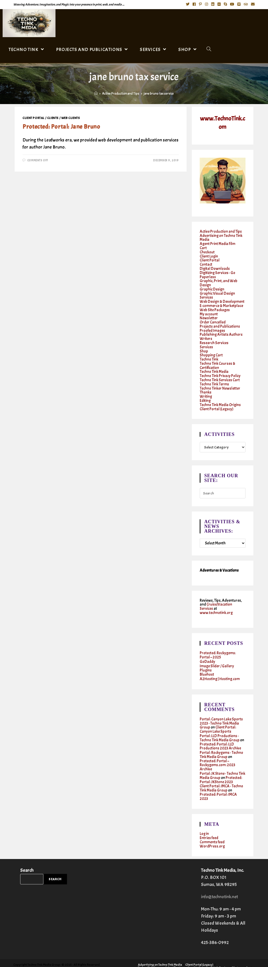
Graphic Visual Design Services (217, 292)
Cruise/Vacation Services (216, 597)
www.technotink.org (216, 603)
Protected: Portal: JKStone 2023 (221, 765)
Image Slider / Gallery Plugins (217, 657)
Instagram (226, 958)
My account (209, 310)
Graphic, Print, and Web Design (218, 280)
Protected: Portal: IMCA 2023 (218, 781)
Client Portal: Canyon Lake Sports (218, 717)
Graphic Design (212, 286)
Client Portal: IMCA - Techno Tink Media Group (222, 773)
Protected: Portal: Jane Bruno (61, 126)
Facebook (209, 958)
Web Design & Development (222, 298)
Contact (206, 262)
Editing (205, 392)
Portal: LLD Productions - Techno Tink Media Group (219, 725)
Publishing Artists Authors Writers (221, 331)
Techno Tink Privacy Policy (220, 368)
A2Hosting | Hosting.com (220, 667)
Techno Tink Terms (214, 376)
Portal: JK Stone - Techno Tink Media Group (222, 761)
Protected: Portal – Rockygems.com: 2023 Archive (218, 751)
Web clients (70, 118)
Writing (206, 388)
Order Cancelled (213, 317)
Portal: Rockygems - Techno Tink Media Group (221, 741)
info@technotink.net (220, 881)
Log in (204, 818)
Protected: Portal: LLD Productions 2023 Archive (220, 733)
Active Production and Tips (221, 231)
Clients (53, 118)
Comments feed (212, 826)
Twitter (195, 958)
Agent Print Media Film (218, 243)
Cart (203, 247)
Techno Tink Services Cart (220, 372)
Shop (204, 345)
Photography (241, 951)
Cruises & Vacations (151, 961)
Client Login (209, 255)
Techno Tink (209, 353)
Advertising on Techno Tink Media (221, 237)
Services (206, 341)
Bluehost (207, 663)
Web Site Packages (215, 306)
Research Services (214, 337)
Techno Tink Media (214, 364)
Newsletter (209, 313)
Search (27, 854)
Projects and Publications (220, 321)
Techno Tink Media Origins (220, 396)
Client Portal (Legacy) (217, 400)
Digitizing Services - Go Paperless (218, 272)
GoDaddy (207, 651)
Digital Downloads (215, 266)
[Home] (96, 94)
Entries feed (209, 822)
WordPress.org (212, 830)
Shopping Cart (211, 349)
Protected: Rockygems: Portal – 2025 (218, 645)
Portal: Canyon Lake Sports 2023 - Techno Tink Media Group (221, 712)
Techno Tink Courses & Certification (218, 359)
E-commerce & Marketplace (221, 302)
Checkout (207, 251)
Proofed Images (212, 325)
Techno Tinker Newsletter (220, 380)
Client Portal (33, 118)
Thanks (205, 384)
